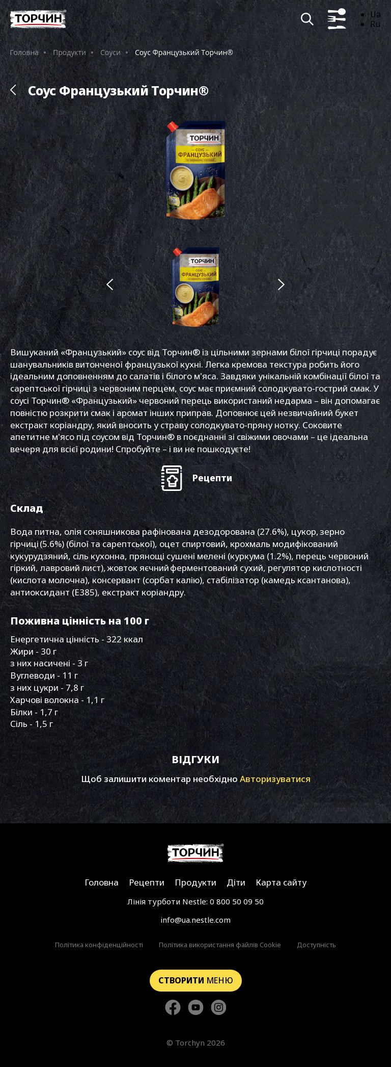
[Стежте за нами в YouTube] (196, 1008)
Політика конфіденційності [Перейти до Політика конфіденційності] (99, 944)
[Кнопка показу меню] (336, 19)
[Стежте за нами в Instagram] (219, 1008)
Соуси (110, 52)
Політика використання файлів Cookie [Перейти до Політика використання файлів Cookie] (220, 944)
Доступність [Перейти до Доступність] (316, 944)
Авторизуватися (275, 779)
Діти (236, 882)
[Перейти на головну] (38, 19)
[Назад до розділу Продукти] (13, 90)
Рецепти (146, 882)
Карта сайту (281, 882)
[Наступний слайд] (281, 285)
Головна (24, 52)
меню (195, 980)
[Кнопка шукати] (307, 19)
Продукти (69, 52)
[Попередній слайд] (109, 285)
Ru (375, 24)
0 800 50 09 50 (237, 901)
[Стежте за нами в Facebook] (173, 1008)
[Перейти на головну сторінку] (195, 853)
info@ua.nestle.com (195, 920)
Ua (375, 14)
